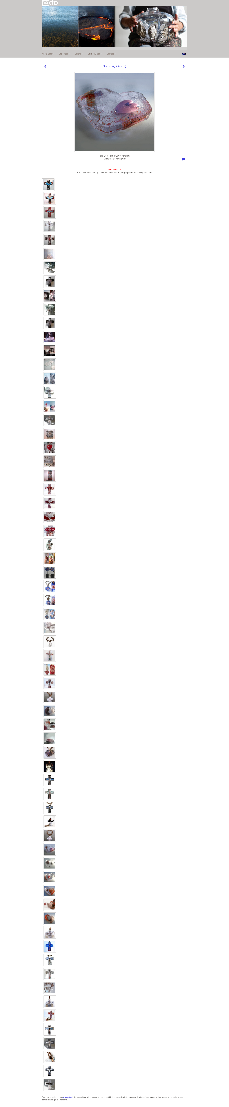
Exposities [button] (64, 54)
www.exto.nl (68, 1097)
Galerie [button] (79, 54)
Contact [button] (111, 54)
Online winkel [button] (95, 54)
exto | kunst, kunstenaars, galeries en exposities (50, 3)
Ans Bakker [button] (48, 54)
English (184, 54)
